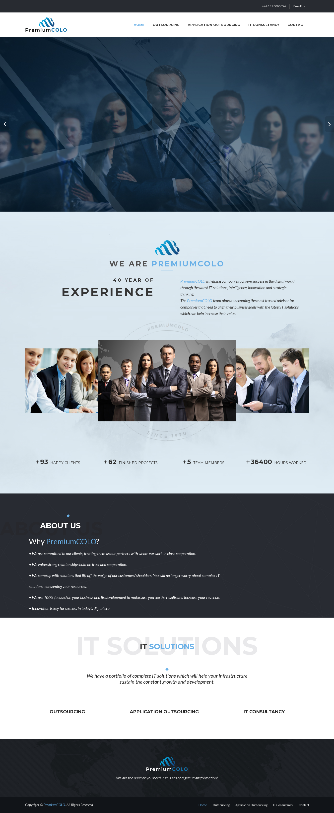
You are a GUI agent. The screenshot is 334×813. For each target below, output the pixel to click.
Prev (5, 121)
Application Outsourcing (214, 25)
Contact (296, 25)
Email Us (299, 6)
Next (329, 121)
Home (203, 805)
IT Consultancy (263, 25)
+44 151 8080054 (274, 6)
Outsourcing (166, 25)
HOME (139, 25)
